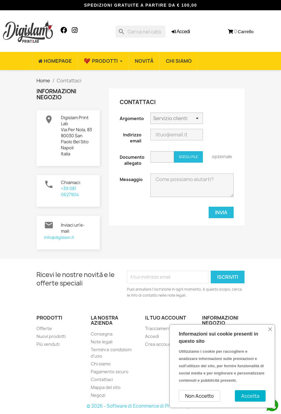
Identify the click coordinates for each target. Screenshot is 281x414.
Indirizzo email (132, 138)
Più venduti (47, 344)
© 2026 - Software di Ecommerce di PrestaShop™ (141, 406)
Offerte (44, 328)
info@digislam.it (59, 237)
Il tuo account (165, 317)
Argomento (132, 118)
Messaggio (131, 179)
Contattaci (102, 379)
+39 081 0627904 (70, 191)
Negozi (98, 395)
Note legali (101, 342)
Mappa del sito (106, 387)
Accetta (250, 396)
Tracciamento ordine (166, 328)
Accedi (152, 336)
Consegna (101, 334)
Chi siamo (101, 364)
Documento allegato (132, 160)
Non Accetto (199, 396)
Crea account (159, 344)
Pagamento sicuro (109, 371)
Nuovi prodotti (51, 336)
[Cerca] (140, 32)
